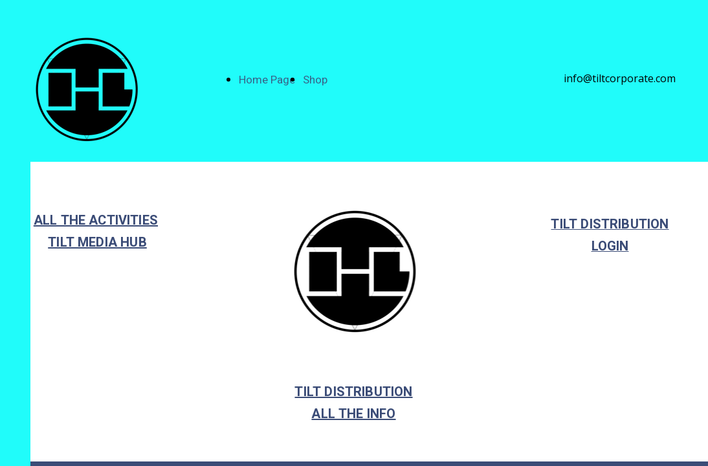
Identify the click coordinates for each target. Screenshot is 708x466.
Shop (315, 80)
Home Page (267, 80)
